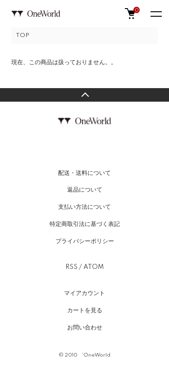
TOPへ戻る (84, 95)
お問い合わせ (84, 327)
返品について (84, 190)
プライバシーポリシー (84, 241)
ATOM (93, 267)
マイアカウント (84, 293)
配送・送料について (84, 173)
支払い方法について (84, 207)
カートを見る (84, 310)
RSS (71, 267)
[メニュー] (155, 13)
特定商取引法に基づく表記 (85, 224)
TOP (22, 35)
